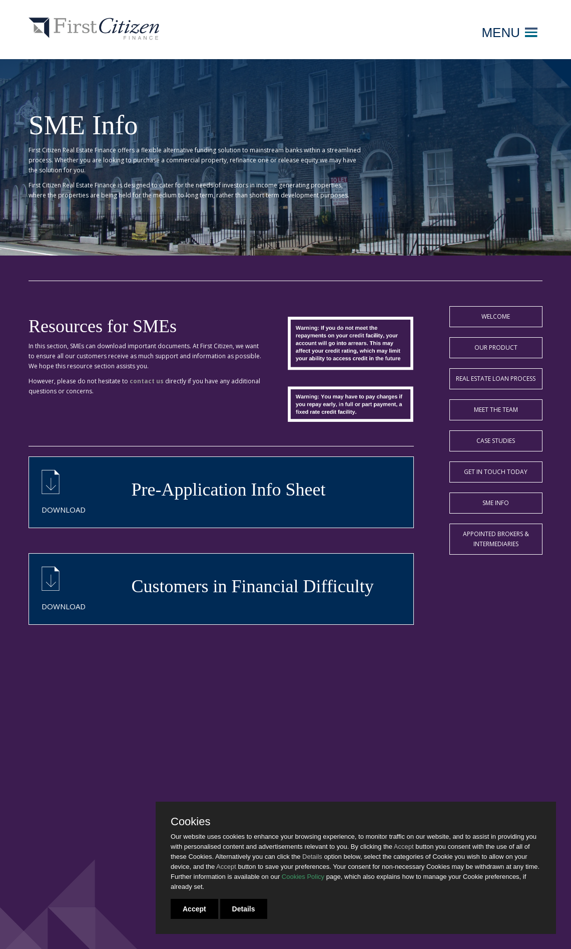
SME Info (495, 503)
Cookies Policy (303, 876)
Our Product (495, 347)
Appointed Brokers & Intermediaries (496, 539)
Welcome (495, 316)
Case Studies (495, 440)
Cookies (190, 822)
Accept (194, 909)
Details (243, 909)
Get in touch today (495, 471)
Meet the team (496, 409)
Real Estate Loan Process (495, 378)
